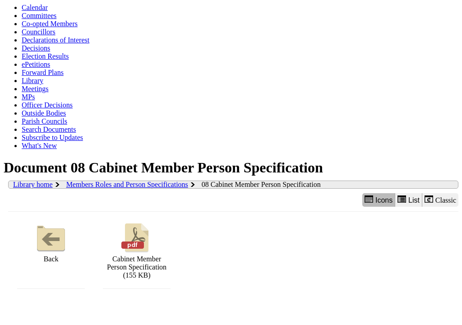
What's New (39, 145)
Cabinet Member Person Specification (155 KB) (136, 250)
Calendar (35, 7)
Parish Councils (44, 121)
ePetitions (36, 64)
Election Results (45, 56)
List (408, 199)
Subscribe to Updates (52, 137)
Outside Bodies (44, 113)
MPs (28, 97)
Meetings (35, 89)
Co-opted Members (50, 24)
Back (51, 242)
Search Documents (49, 129)
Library (32, 80)
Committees (39, 15)
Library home (33, 184)
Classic (440, 199)
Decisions (36, 48)
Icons (379, 199)
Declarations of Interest (55, 40)
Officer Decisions (47, 105)
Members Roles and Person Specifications (127, 184)
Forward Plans (43, 72)
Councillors (38, 32)
